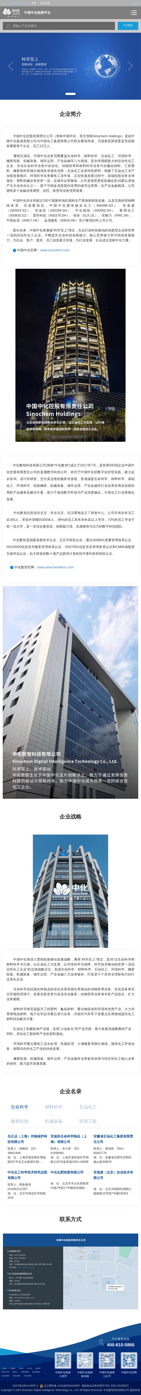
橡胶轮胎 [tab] (19, 1121)
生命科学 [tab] (19, 1106)
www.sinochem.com (54, 250)
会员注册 (45, 3)
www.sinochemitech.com (55, 567)
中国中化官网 (129, 1372)
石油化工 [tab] (88, 1106)
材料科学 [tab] (54, 1106)
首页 (135, 3)
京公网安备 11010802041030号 (60, 1385)
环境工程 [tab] (88, 1121)
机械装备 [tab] (54, 1121)
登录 (34, 3)
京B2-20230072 (120, 1385)
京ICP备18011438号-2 (25, 1385)
